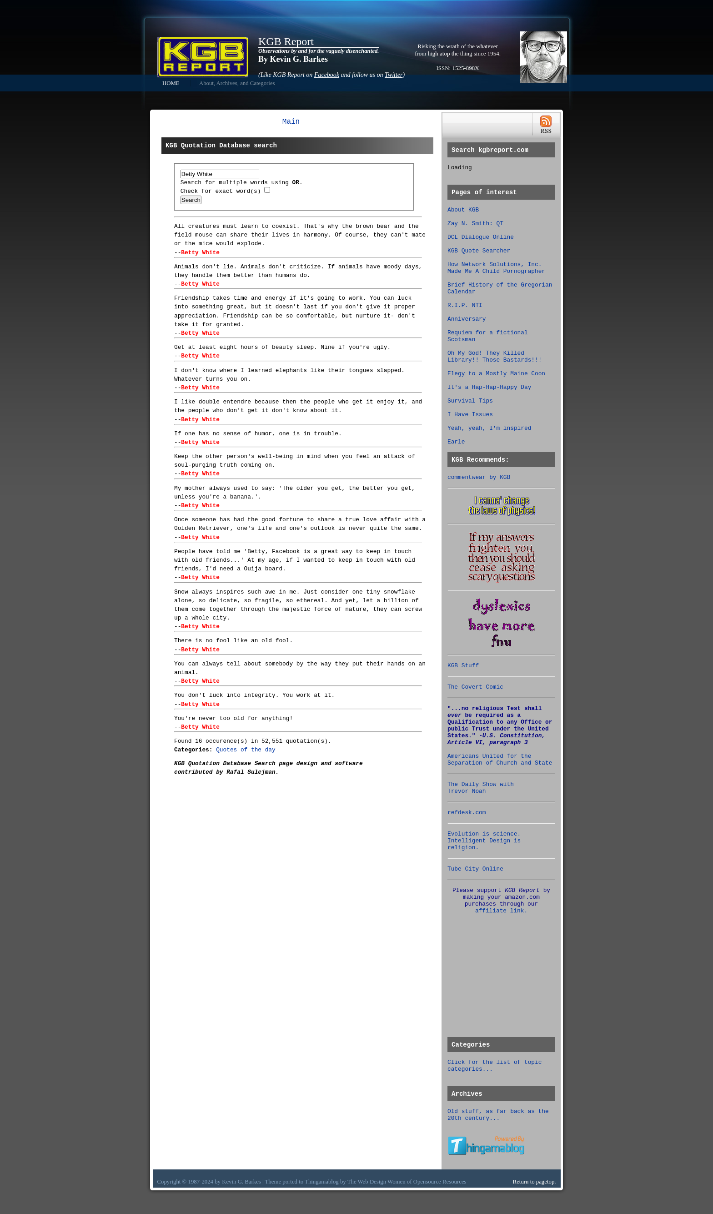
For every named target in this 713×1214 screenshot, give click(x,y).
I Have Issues (470, 414)
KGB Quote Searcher (478, 250)
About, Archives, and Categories (237, 83)
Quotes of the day (246, 749)
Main (291, 122)
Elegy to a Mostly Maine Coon (496, 373)
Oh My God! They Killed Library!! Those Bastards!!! (494, 356)
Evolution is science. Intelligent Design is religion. (484, 841)
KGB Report (286, 41)
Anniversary (466, 319)
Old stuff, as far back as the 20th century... (498, 1115)
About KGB (463, 210)
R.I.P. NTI (464, 305)
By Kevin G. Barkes (293, 59)
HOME (171, 83)
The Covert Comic (475, 687)
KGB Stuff (463, 665)
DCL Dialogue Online (480, 237)
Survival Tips (470, 401)
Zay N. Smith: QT (475, 223)
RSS (546, 124)
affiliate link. (501, 910)
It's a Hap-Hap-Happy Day (489, 387)
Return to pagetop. (534, 1182)
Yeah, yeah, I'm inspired (489, 428)
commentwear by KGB (478, 477)
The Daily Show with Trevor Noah (480, 788)
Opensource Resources (440, 1182)
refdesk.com (466, 812)
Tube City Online (475, 869)
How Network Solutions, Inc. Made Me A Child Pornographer (496, 268)
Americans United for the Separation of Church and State (499, 759)
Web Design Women (382, 1182)
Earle (456, 441)
